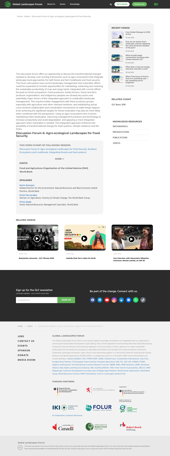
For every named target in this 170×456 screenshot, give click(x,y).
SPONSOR (24, 351)
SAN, (92, 367)
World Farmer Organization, (129, 370)
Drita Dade (25, 202)
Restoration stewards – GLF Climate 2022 (36, 258)
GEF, (126, 361)
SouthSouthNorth (102, 367)
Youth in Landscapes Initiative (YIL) (111, 373)
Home (20, 16)
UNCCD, (142, 367)
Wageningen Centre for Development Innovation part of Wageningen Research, (85, 370)
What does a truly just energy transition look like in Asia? (138, 68)
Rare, (62, 367)
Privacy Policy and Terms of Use (120, 448)
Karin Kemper (27, 185)
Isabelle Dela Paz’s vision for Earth (81, 258)
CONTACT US (26, 341)
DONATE (23, 355)
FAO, (118, 361)
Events (62, 4)
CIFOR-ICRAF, (92, 358)
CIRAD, (101, 358)
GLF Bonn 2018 (118, 104)
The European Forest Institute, (84, 361)
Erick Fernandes (28, 195)
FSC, (122, 361)
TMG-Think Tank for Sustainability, (124, 367)
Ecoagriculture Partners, (62, 361)
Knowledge (74, 4)
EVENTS (23, 346)
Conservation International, (128, 358)
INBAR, (113, 364)
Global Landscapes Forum (27, 4)
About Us (51, 4)
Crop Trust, (144, 358)
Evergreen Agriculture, (106, 361)
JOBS (21, 336)
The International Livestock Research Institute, (90, 364)
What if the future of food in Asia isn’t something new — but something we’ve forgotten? (137, 79)
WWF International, (88, 373)
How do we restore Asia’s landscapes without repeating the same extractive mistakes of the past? (138, 44)
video (29, 326)
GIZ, (130, 361)
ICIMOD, (135, 361)
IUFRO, (138, 364)
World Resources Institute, (69, 373)
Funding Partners (63, 381)
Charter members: (74, 358)
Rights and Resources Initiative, (77, 367)
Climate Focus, (110, 358)
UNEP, (148, 367)
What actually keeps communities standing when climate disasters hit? (137, 57)
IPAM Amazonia (127, 364)
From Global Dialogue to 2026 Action (138, 33)
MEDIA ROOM (27, 360)
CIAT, (84, 358)
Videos (27, 16)
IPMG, (118, 364)
